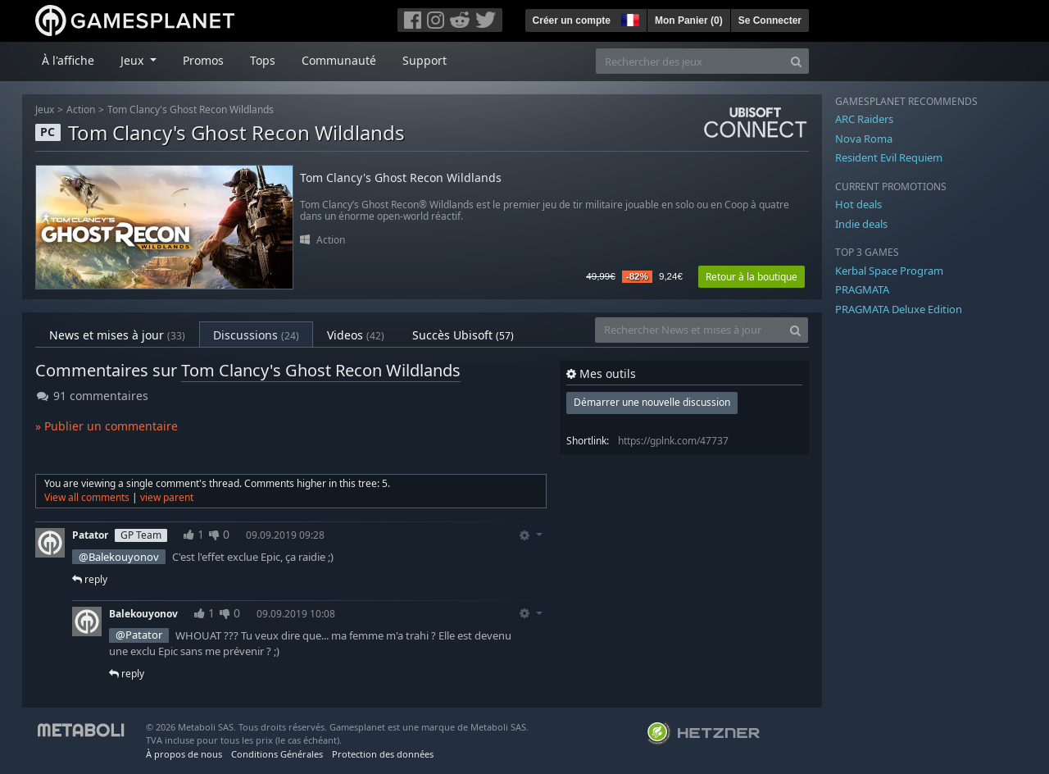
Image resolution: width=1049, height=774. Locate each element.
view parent (166, 497)
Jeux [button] (133, 60)
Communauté (339, 60)
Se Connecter (770, 20)
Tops (262, 60)
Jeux (44, 109)
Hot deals (858, 204)
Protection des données (383, 754)
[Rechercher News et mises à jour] (689, 330)
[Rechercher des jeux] (690, 61)
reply (89, 579)
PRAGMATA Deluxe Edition (898, 309)
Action (80, 109)
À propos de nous (184, 754)
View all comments (86, 497)
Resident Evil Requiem (888, 157)
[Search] (796, 61)
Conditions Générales (277, 754)
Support (424, 60)
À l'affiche (68, 60)
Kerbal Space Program (889, 270)
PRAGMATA (862, 289)
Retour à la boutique (751, 277)
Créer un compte (572, 20)
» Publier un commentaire (106, 426)
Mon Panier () (689, 20)
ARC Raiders (864, 119)
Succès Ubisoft (463, 335)
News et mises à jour (117, 335)
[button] (628, 18)
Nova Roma (863, 138)
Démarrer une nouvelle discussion (652, 402)
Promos (203, 60)
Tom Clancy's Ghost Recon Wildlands (190, 109)
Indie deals (861, 223)
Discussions (256, 335)
